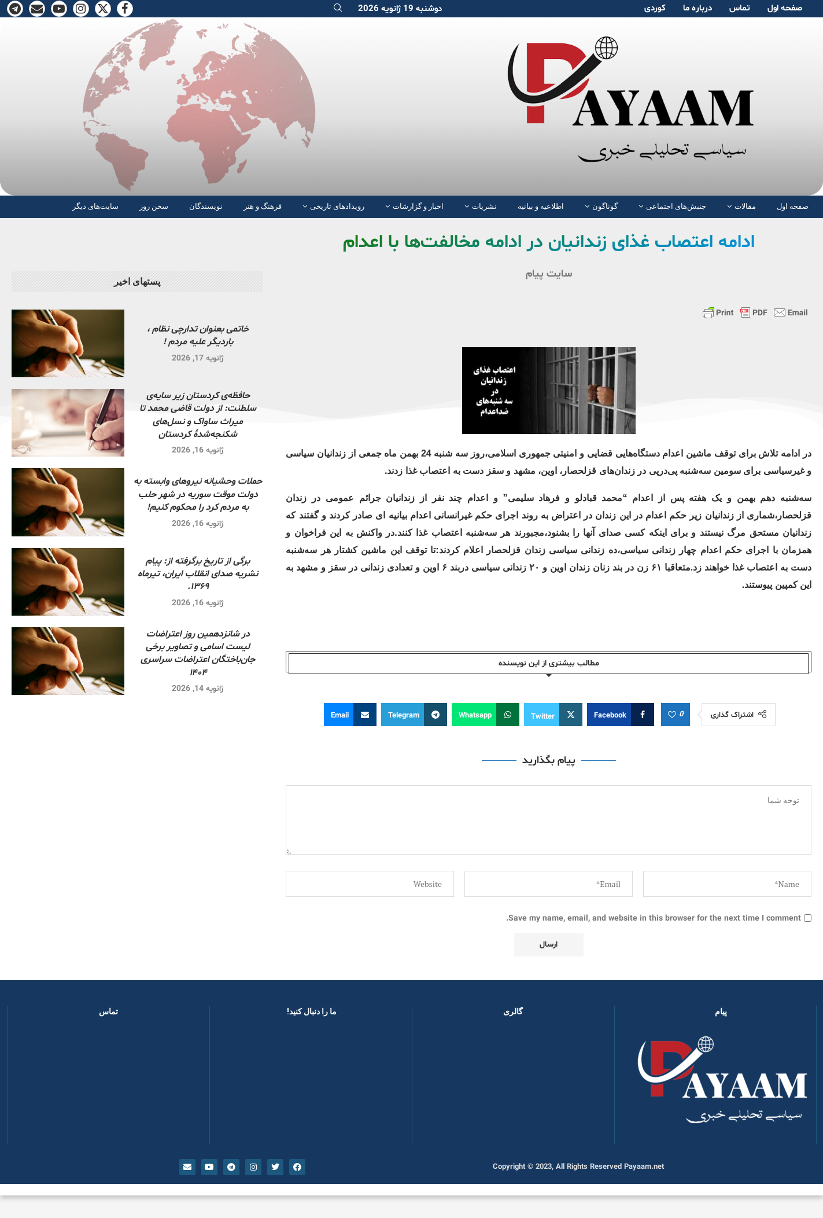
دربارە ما (697, 8)
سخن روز (153, 206)
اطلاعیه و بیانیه (541, 206)
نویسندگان (206, 206)
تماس (739, 8)
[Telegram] (15, 9)
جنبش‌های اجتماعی (676, 206)
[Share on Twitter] (553, 714)
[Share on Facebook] (620, 714)
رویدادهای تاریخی (337, 206)
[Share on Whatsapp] (485, 714)
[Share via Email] (350, 714)
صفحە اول (784, 8)
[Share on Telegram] (414, 714)
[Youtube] (59, 9)
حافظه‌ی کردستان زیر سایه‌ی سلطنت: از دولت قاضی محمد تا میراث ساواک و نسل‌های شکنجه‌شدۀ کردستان (197, 415)
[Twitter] (103, 9)
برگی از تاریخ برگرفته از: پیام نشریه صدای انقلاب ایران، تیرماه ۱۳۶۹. (198, 574)
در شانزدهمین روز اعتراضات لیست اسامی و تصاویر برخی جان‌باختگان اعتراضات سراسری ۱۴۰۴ (198, 653)
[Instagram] (81, 9)
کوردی (655, 8)
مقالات (745, 206)
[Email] (37, 9)
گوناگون (605, 206)
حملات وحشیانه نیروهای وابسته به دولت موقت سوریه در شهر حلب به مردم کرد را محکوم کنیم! (198, 494)
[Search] (338, 8)
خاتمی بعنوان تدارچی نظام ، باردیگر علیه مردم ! (198, 335)
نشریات (484, 206)
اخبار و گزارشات (418, 206)
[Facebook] (125, 9)
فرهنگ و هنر (262, 206)
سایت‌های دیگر (95, 206)
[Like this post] (672, 715)
